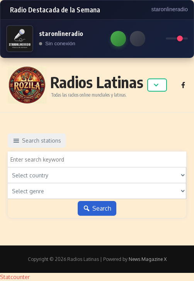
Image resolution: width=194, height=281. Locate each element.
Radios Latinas (96, 82)
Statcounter (15, 277)
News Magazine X (148, 259)
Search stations (36, 141)
